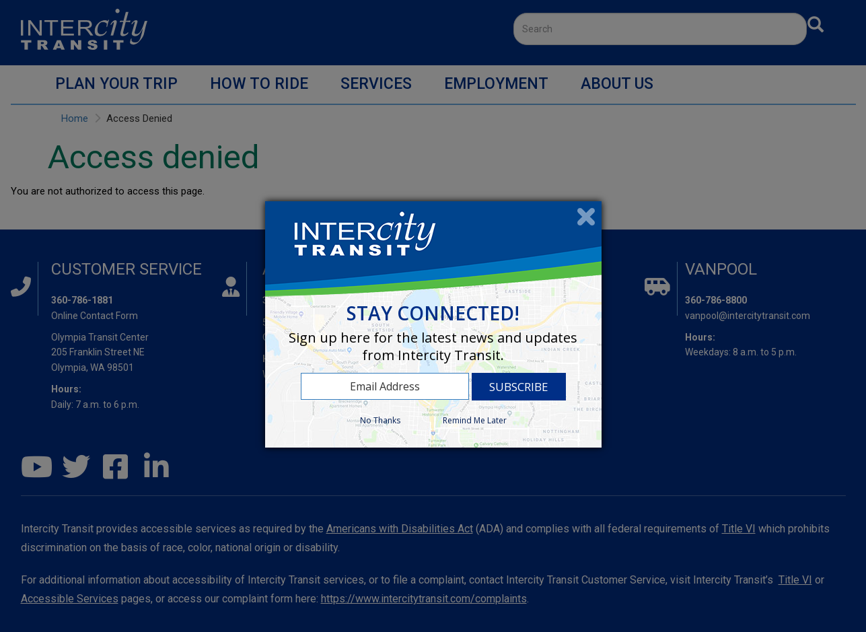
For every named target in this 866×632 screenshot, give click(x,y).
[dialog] (433, 324)
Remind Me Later (475, 420)
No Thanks (380, 420)
